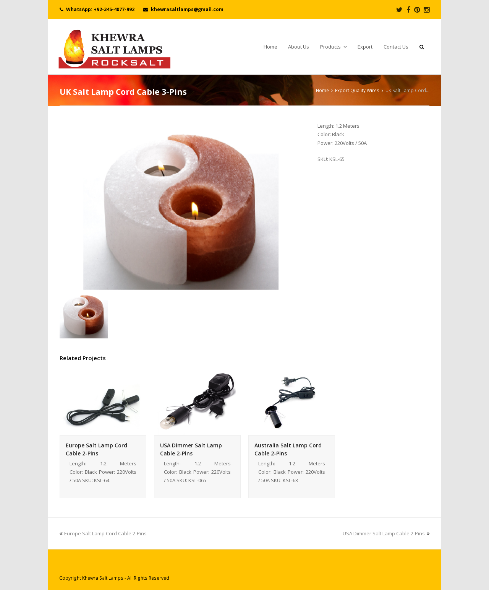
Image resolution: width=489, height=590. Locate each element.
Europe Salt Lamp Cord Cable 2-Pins (103, 533)
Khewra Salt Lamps (102, 578)
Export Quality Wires (357, 90)
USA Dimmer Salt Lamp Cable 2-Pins (386, 533)
